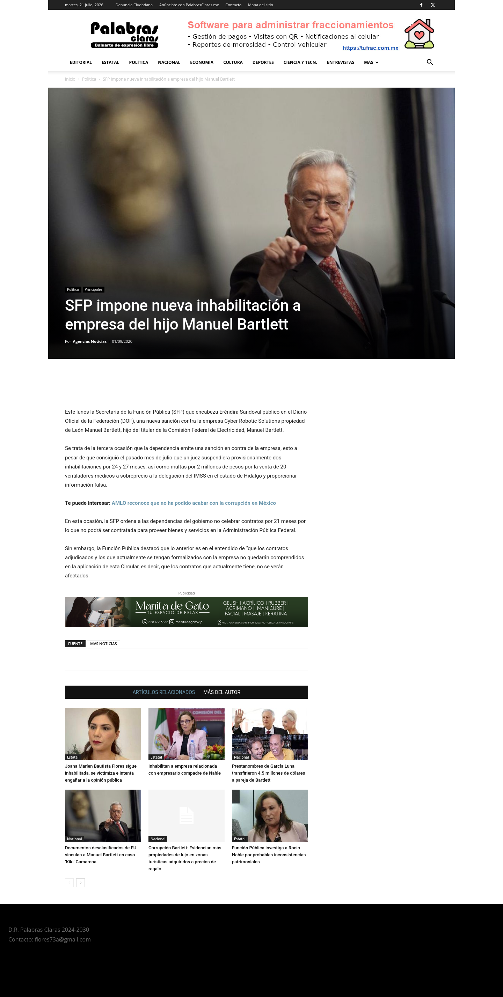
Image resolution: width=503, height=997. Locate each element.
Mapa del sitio (260, 4)
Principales (94, 289)
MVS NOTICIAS (103, 643)
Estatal (110, 62)
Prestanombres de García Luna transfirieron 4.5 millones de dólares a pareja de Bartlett (268, 773)
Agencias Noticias (90, 341)
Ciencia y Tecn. (300, 62)
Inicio (70, 79)
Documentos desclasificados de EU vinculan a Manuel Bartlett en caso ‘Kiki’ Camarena (100, 854)
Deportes (263, 62)
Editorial (81, 62)
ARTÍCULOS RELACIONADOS (164, 692)
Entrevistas (340, 62)
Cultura (233, 62)
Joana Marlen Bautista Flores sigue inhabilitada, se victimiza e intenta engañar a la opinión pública (101, 773)
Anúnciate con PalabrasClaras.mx (189, 4)
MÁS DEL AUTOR (221, 692)
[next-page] (80, 882)
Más (371, 62)
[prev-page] (69, 882)
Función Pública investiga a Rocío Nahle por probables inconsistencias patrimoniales (269, 854)
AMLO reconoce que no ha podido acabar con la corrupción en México (194, 503)
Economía (201, 62)
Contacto (233, 4)
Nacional (169, 62)
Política (138, 62)
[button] (429, 63)
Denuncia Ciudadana (134, 4)
